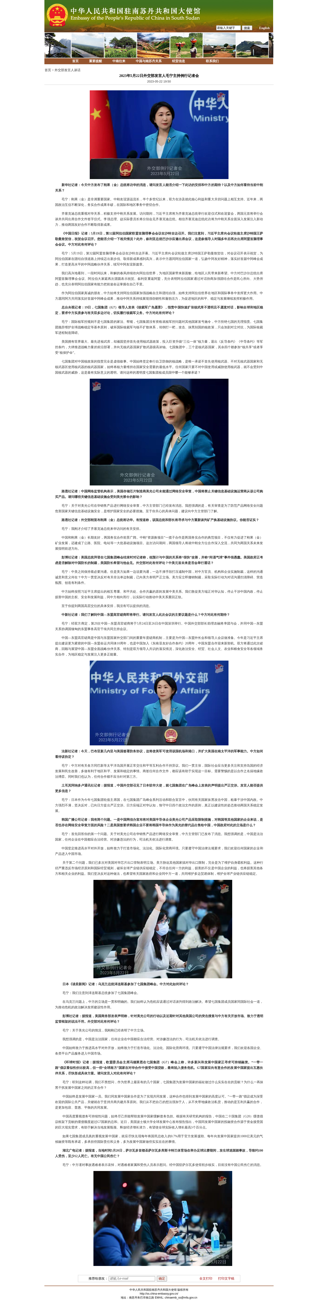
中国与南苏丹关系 (149, 61)
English (264, 28)
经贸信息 (178, 61)
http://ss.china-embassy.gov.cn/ (159, 1293)
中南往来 (118, 61)
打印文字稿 (226, 1278)
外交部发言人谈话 (67, 70)
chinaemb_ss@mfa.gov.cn (181, 1297)
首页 (75, 61)
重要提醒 (95, 61)
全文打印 (205, 1278)
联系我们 (212, 61)
